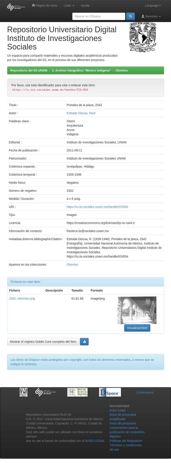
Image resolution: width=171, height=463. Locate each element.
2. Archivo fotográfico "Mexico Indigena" (81, 70)
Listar (69, 5)
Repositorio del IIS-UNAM (28, 70)
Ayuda (85, 5)
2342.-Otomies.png (22, 298)
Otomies (122, 70)
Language (153, 5)
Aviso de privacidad (123, 423)
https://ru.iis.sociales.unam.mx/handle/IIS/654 (97, 207)
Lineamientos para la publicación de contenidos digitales (127, 432)
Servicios (151, 16)
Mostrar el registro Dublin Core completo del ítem (43, 341)
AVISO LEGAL (95, 441)
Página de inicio (44, 5)
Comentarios (144, 392)
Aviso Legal (117, 410)
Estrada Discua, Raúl (81, 113)
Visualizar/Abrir (137, 328)
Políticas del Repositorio (126, 441)
